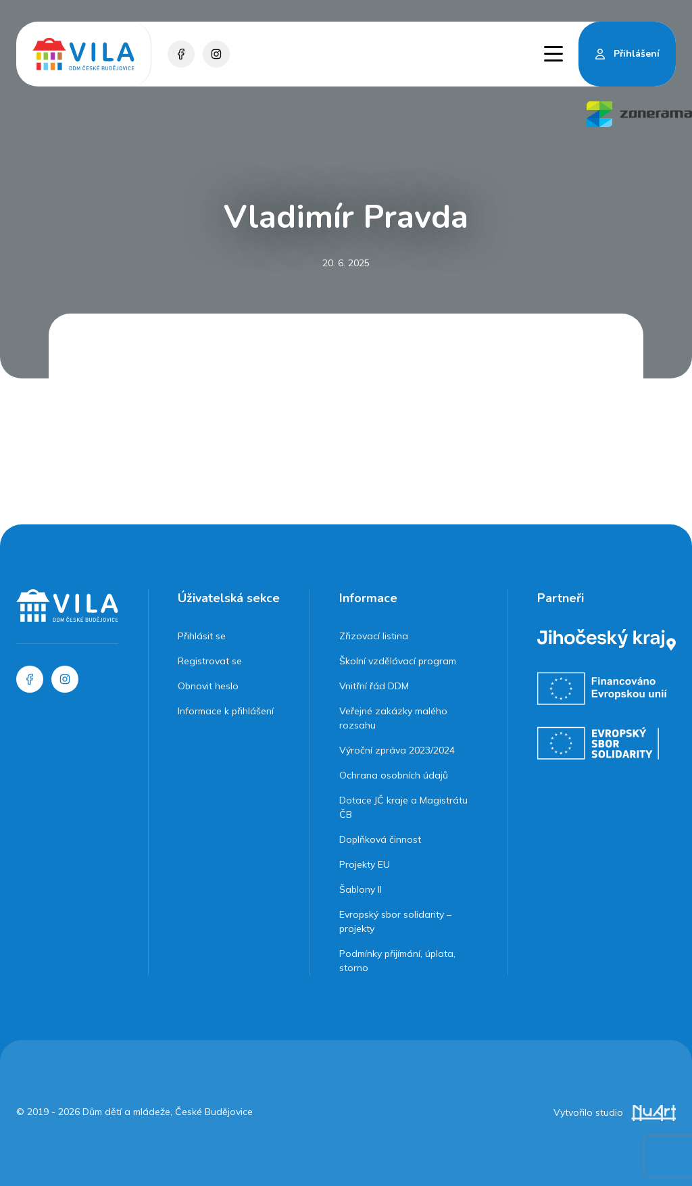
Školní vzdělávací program (397, 661)
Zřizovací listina (373, 636)
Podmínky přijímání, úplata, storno (397, 960)
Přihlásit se (202, 636)
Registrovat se (210, 661)
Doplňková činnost (380, 839)
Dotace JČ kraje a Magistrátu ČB (403, 807)
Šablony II (360, 889)
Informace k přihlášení (226, 711)
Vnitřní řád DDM (374, 686)
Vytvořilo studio (614, 1112)
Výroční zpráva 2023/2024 (397, 750)
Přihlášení (637, 53)
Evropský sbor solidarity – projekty (395, 921)
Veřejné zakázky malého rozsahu (393, 718)
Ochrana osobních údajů (393, 775)
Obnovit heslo (208, 686)
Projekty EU (364, 864)
